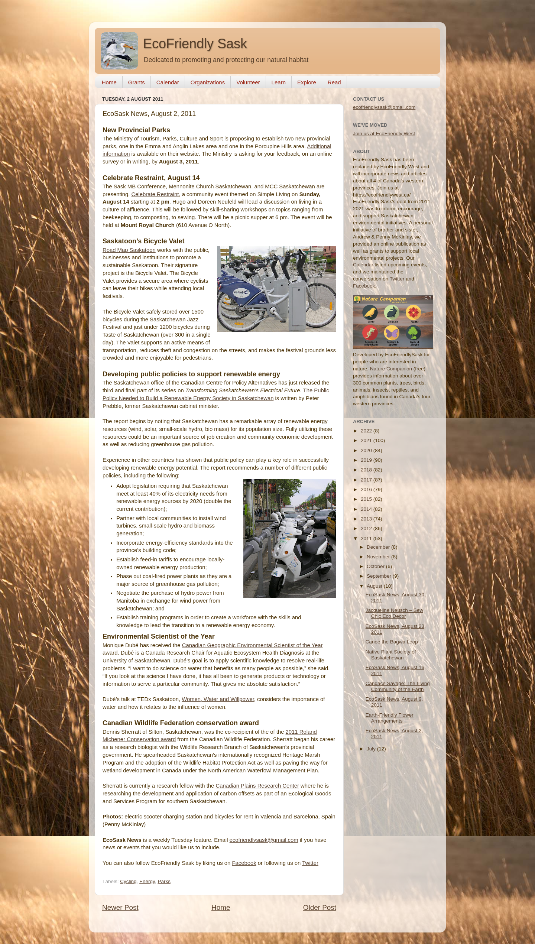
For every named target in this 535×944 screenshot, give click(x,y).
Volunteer (248, 82)
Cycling (128, 881)
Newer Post (120, 907)
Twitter (310, 863)
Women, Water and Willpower (218, 699)
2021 (367, 440)
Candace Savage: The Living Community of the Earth (398, 686)
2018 (367, 470)
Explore (306, 82)
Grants (136, 82)
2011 (367, 538)
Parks (164, 881)
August (375, 586)
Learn (279, 82)
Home (109, 82)
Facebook (244, 863)
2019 (367, 460)
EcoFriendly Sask (195, 43)
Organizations (208, 82)
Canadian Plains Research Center (257, 786)
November (379, 556)
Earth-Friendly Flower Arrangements (390, 718)
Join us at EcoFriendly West (384, 133)
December (379, 547)
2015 (367, 499)
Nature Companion (391, 369)
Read (334, 82)
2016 (367, 489)
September (380, 576)
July (372, 749)
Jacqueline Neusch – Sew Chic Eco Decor (394, 613)
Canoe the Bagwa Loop (392, 642)
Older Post (319, 907)
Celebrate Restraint (155, 194)
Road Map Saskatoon (129, 250)
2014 (367, 509)
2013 (367, 519)
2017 (367, 480)
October (376, 566)
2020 (367, 450)
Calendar (167, 82)
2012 (367, 528)
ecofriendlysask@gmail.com (264, 840)
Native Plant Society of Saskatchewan (391, 655)
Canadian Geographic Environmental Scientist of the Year (252, 645)
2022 (367, 431)
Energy (147, 881)
